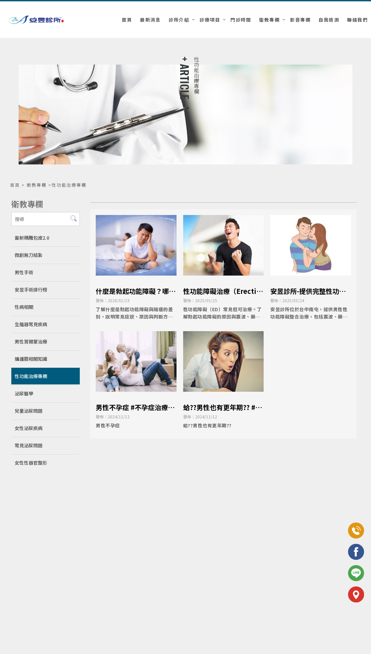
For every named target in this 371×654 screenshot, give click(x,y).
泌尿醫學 (24, 393)
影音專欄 (300, 19)
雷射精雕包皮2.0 (32, 237)
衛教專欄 (269, 19)
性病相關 (24, 307)
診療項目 (209, 19)
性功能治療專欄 (31, 376)
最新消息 (150, 19)
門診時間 (240, 19)
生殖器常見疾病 (31, 324)
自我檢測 (328, 19)
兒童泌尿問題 (29, 410)
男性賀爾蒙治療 (31, 341)
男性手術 (24, 272)
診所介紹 (179, 19)
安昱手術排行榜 (31, 289)
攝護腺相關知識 (31, 358)
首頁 (127, 19)
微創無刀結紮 (29, 255)
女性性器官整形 (31, 462)
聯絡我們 (357, 19)
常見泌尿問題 (29, 445)
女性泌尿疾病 (29, 428)
